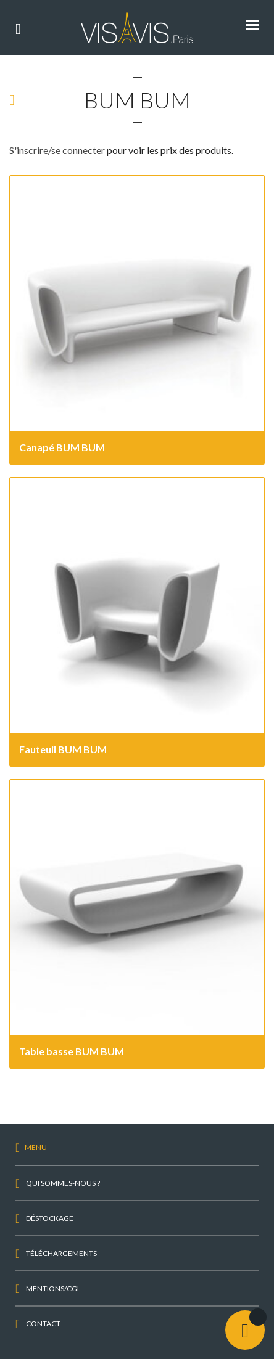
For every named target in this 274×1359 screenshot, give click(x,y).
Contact (43, 1323)
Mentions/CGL (53, 1288)
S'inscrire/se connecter (57, 150)
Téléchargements (61, 1253)
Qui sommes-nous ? (63, 1183)
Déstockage (49, 1218)
